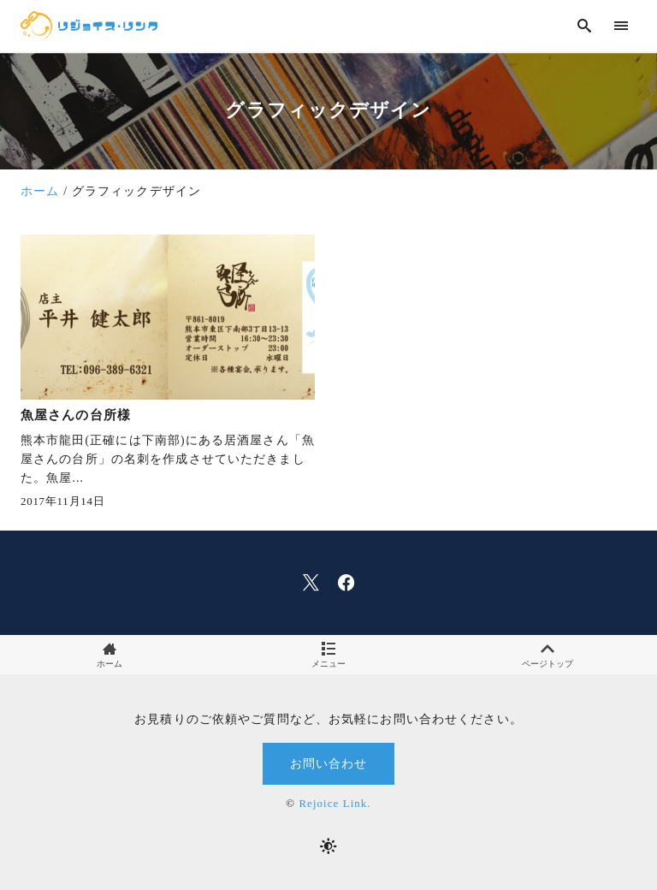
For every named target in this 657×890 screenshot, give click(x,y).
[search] (585, 25)
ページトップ (547, 655)
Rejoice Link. (334, 804)
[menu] (621, 25)
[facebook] (346, 582)
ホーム (109, 655)
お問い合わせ (329, 763)
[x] (311, 582)
